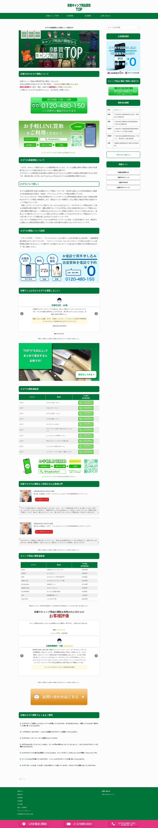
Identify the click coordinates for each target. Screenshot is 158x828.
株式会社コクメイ (118, 109)
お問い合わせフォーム (108, 794)
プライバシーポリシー (123, 155)
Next (96, 313)
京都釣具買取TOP (123, 172)
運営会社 (20, 794)
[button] (138, 27)
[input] (123, 27)
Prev (21, 313)
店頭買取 (20, 801)
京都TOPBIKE (123, 182)
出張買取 (20, 797)
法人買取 (20, 804)
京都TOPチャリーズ (123, 187)
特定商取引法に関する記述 (25, 814)
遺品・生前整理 (22, 807)
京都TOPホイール (123, 177)
